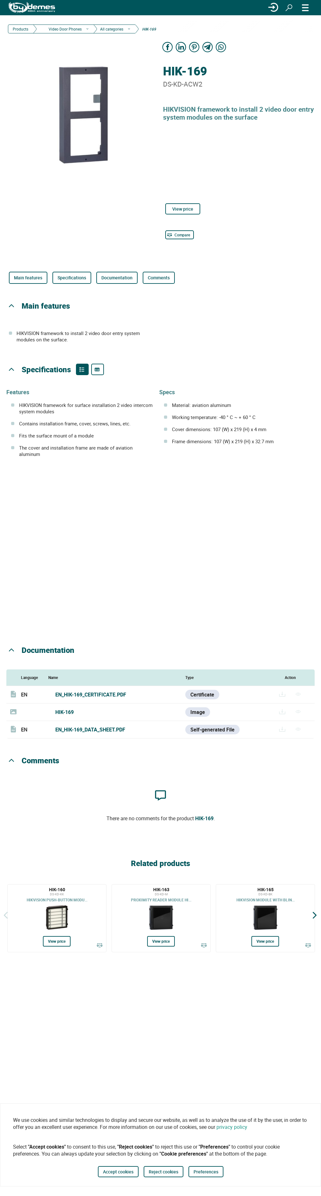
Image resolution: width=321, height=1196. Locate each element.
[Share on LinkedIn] (181, 47)
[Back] (6, 915)
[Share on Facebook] (167, 47)
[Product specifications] (97, 369)
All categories (111, 28)
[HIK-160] (57, 918)
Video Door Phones (65, 28)
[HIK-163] (161, 918)
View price (182, 209)
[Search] (289, 7)
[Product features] (82, 369)
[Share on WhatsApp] (221, 47)
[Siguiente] (314, 915)
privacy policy (231, 1126)
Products (20, 28)
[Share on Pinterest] (194, 47)
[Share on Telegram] (207, 47)
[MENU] (305, 7)
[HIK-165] (265, 918)
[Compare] (179, 234)
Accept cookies (118, 1172)
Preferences (206, 1172)
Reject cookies (163, 1172)
